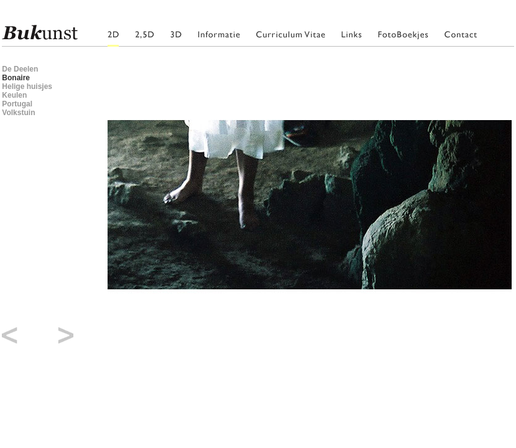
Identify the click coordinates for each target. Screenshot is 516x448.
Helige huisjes (27, 86)
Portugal (17, 104)
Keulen (14, 95)
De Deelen (20, 69)
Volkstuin (18, 112)
